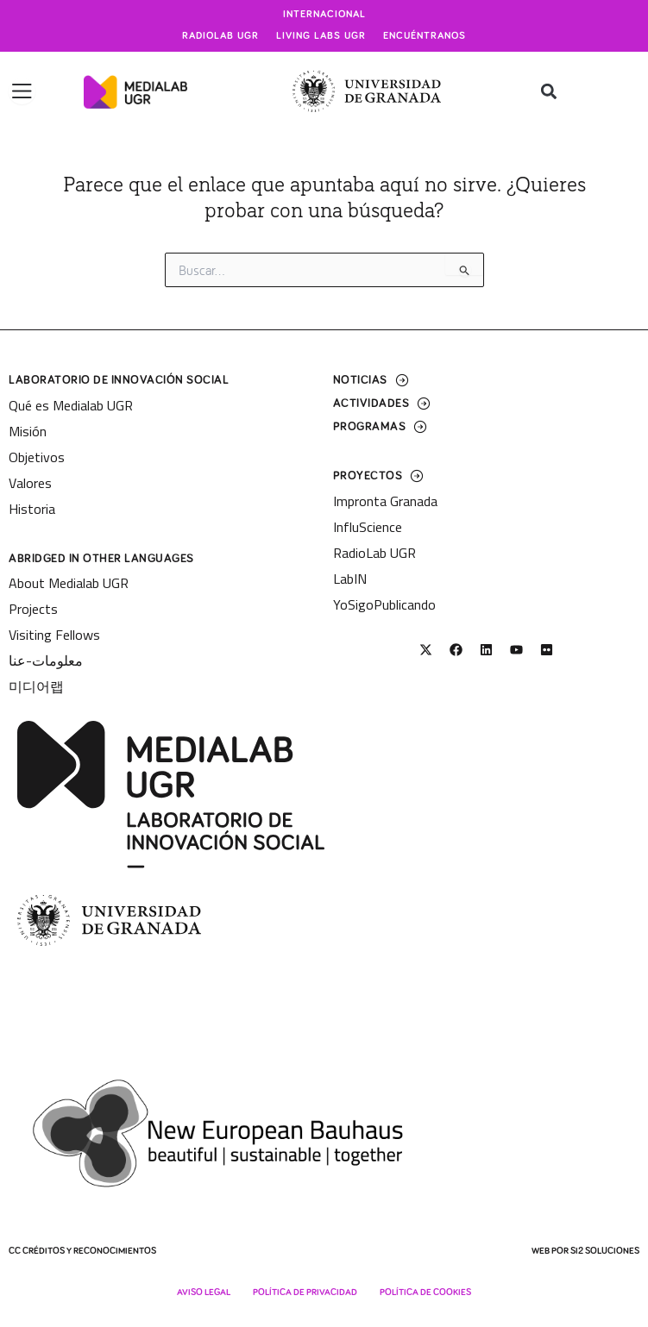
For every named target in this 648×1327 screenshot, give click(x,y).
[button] (548, 92)
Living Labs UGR (321, 36)
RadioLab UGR (374, 552)
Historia (32, 508)
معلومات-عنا (46, 660)
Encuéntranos (424, 36)
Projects (33, 608)
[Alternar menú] (22, 91)
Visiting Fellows (54, 634)
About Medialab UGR (69, 583)
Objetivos (37, 457)
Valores (30, 482)
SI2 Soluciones (604, 1250)
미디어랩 (36, 686)
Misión (28, 431)
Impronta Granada (385, 501)
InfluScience (367, 526)
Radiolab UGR (220, 36)
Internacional (324, 14)
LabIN (350, 578)
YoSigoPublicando (384, 604)
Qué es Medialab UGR (71, 405)
